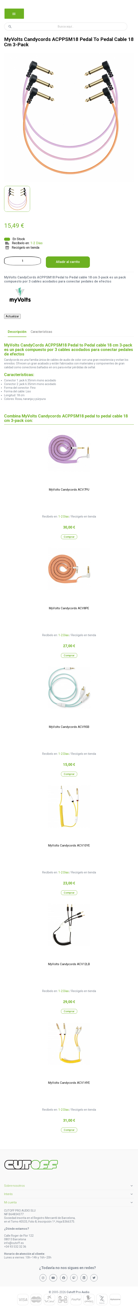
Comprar (69, 536)
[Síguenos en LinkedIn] (83, 1277)
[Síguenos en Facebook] (63, 1277)
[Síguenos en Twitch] (74, 1277)
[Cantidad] (22, 260)
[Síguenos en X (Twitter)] (94, 1277)
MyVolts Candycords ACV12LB (69, 964)
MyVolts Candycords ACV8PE (69, 608)
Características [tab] (41, 332)
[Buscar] (65, 26)
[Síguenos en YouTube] (53, 1277)
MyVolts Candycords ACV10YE (69, 845)
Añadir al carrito (68, 262)
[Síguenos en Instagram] (43, 1277)
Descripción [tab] (17, 332)
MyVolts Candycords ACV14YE (69, 1083)
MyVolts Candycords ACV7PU (69, 489)
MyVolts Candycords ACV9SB (69, 727)
